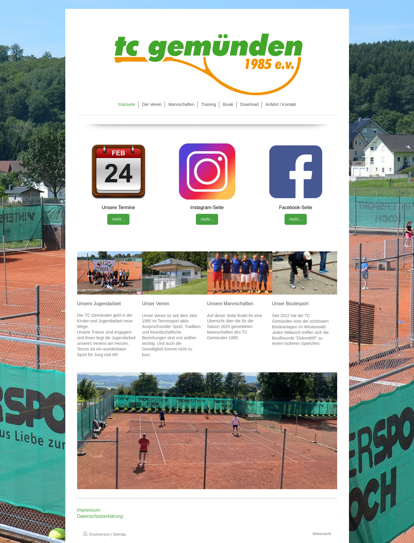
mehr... (118, 219)
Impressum (88, 510)
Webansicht (322, 534)
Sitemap (119, 534)
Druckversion (97, 534)
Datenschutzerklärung (100, 516)
